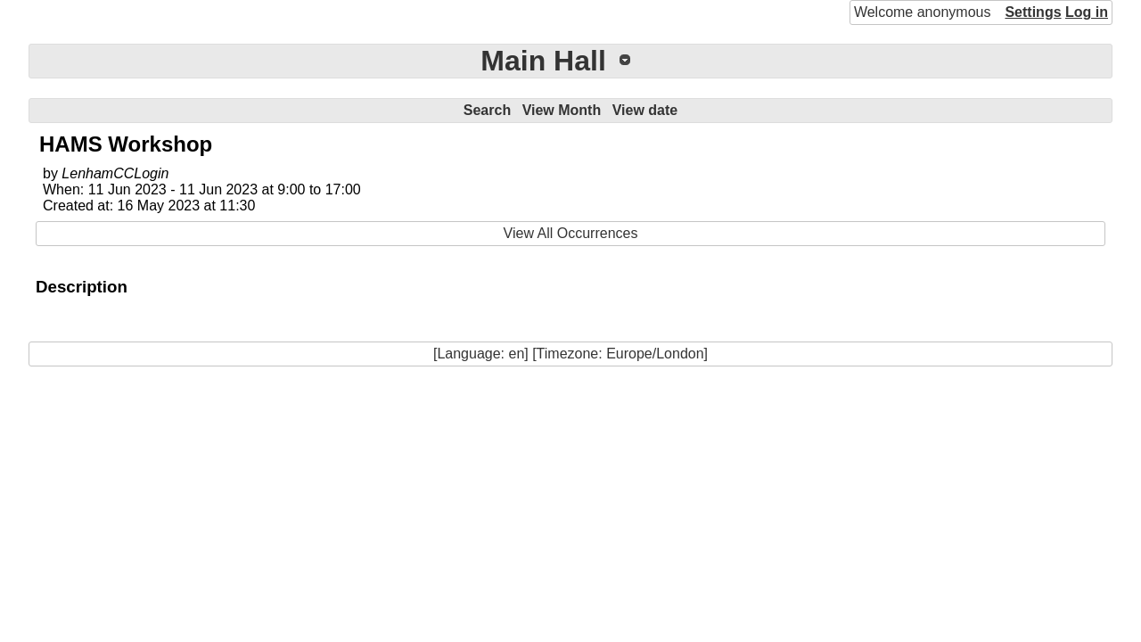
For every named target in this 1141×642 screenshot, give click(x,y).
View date (645, 110)
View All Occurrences (571, 233)
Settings (1033, 12)
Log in (1086, 12)
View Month (562, 110)
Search (487, 110)
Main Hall (542, 61)
